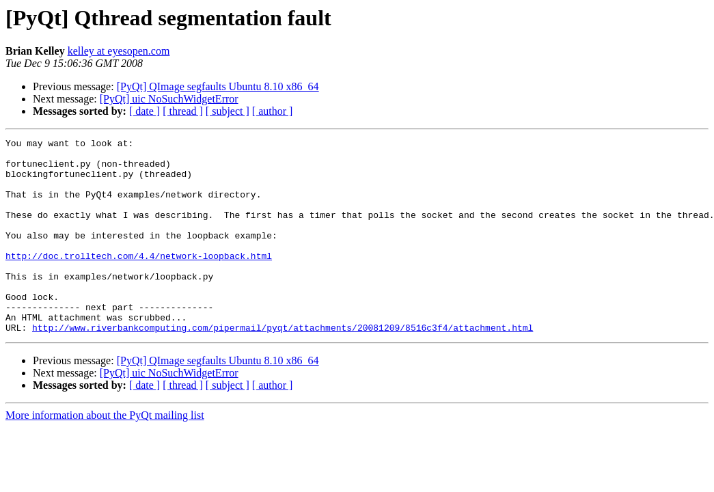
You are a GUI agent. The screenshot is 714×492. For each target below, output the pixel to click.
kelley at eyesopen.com (119, 51)
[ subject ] (227, 111)
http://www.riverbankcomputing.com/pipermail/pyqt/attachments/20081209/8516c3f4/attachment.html (282, 366)
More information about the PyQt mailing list (104, 454)
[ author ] (272, 111)
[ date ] (144, 111)
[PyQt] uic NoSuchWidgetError (169, 99)
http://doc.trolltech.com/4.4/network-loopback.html (138, 280)
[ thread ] (183, 111)
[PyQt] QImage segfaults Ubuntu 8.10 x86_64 (218, 86)
